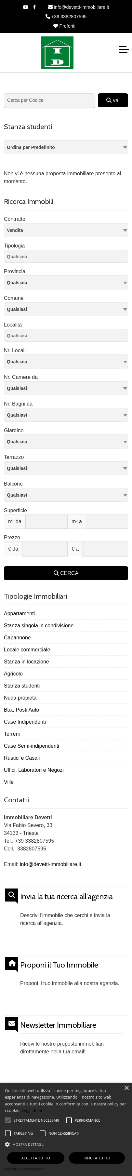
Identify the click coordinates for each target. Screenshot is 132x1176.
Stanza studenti (22, 685)
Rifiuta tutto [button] (97, 1158)
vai (113, 100)
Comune (13, 298)
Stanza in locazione (26, 661)
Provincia (14, 271)
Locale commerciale (27, 649)
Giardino (13, 430)
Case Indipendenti (25, 722)
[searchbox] (67, 257)
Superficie (15, 510)
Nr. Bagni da (18, 404)
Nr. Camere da (21, 377)
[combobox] (66, 147)
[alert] (66, 1129)
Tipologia (14, 245)
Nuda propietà (20, 698)
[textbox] (66, 282)
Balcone (13, 484)
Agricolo (13, 673)
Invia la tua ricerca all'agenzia (66, 896)
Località (13, 324)
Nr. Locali (15, 350)
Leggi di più (33, 1110)
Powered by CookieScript (24, 1169)
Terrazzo (14, 457)
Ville (9, 782)
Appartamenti (19, 613)
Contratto (14, 219)
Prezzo (12, 537)
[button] (66, 1144)
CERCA (66, 573)
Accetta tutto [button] (35, 1158)
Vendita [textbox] (15, 230)
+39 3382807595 (66, 16)
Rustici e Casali (22, 758)
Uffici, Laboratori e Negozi (34, 770)
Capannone (17, 637)
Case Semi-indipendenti (31, 746)
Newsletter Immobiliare (58, 1025)
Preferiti (64, 26)
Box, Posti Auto (21, 710)
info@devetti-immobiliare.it (78, 7)
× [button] (126, 1088)
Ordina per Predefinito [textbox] (31, 147)
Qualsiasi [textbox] (17, 309)
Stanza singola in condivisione (38, 625)
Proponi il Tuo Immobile (59, 964)
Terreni (12, 734)
